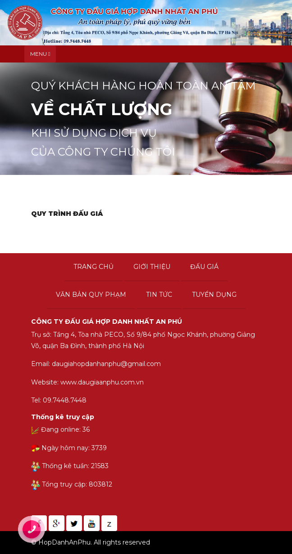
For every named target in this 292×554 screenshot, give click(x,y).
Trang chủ (93, 267)
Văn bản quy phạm (91, 294)
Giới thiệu (151, 267)
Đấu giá (204, 267)
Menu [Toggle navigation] (40, 53)
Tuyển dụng (214, 294)
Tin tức (159, 294)
